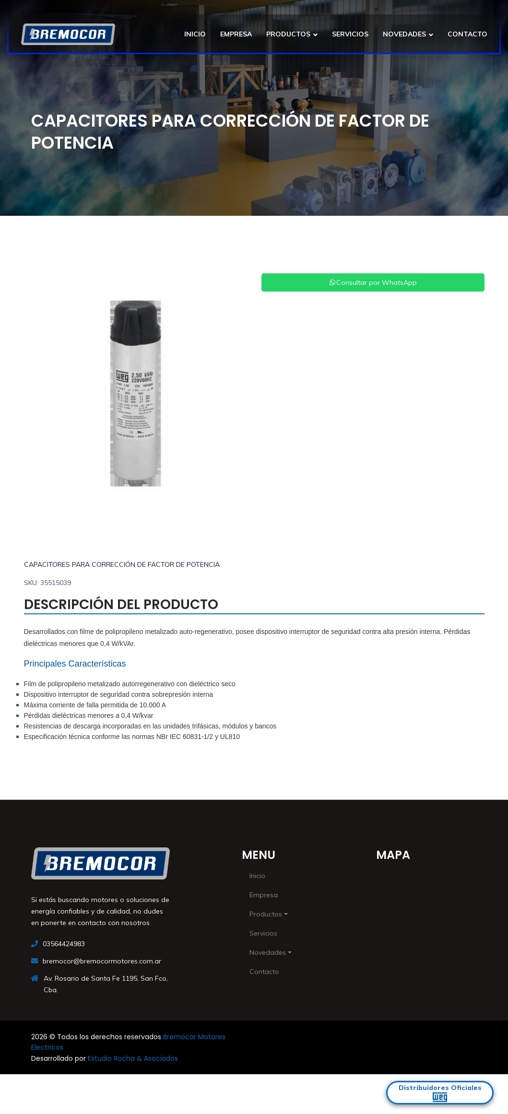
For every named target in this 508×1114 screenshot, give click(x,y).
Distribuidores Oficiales (440, 1092)
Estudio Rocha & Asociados (133, 1058)
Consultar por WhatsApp (373, 282)
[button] (41, 393)
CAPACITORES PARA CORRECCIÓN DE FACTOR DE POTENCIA (122, 564)
